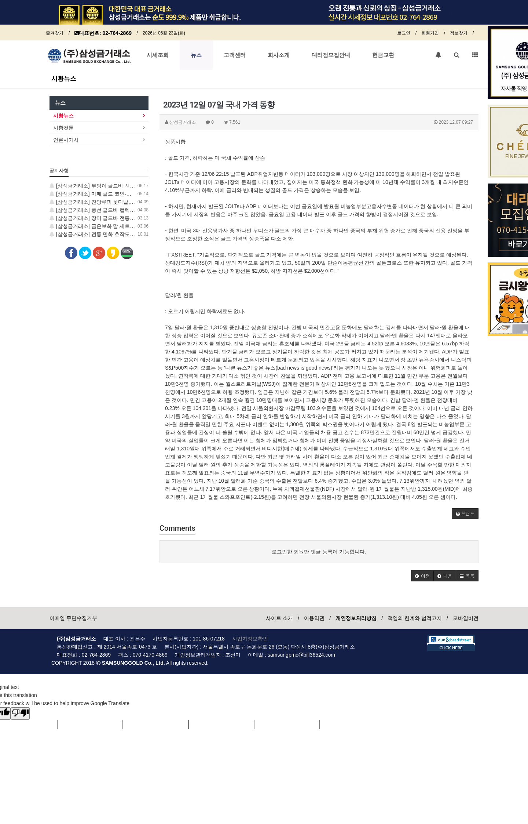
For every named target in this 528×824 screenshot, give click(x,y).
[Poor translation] (20, 713)
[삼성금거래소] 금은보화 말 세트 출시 (96, 226)
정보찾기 (458, 33)
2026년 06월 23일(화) (164, 33)
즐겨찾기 (54, 33)
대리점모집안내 (331, 55)
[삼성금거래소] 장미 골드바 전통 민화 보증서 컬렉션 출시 (118, 218)
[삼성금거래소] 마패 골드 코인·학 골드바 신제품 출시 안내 (119, 194)
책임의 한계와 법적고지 (415, 618)
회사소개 (279, 55)
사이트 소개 (279, 618)
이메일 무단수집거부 (73, 618)
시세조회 (158, 55)
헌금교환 (383, 55)
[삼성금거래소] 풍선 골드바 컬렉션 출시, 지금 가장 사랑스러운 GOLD (132, 210)
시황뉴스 (63, 78)
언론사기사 (66, 140)
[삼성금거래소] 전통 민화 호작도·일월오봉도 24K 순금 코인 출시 (126, 234)
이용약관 (314, 618)
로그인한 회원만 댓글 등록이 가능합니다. (319, 552)
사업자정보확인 (250, 639)
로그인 (403, 33)
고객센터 (235, 55)
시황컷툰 (63, 128)
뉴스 (196, 55)
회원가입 (430, 33)
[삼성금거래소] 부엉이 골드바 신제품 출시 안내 (107, 186)
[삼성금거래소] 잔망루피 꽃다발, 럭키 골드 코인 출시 (113, 202)
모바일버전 (465, 618)
